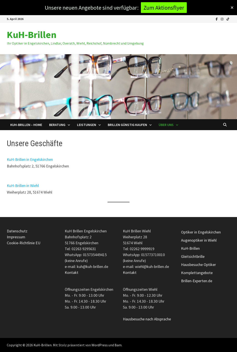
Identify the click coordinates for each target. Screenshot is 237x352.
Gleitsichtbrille (193, 256)
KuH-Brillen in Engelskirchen (30, 159)
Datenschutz (17, 230)
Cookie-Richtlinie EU (23, 242)
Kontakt (71, 272)
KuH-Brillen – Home (26, 124)
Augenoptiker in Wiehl (199, 240)
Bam (118, 345)
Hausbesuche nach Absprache (147, 318)
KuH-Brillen (31, 35)
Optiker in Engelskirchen (201, 232)
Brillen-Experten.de (196, 280)
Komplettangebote (197, 272)
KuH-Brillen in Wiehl (23, 185)
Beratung (57, 124)
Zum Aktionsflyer (164, 7)
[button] (232, 7)
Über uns (166, 124)
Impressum (16, 236)
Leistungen (86, 124)
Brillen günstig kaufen (127, 124)
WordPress (100, 345)
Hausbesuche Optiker (198, 264)
